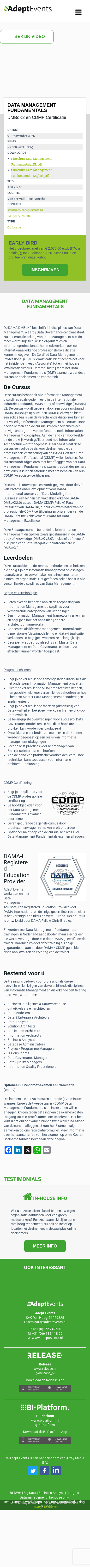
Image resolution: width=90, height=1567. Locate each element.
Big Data (30, 1493)
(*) (20, 253)
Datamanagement (33, 1497)
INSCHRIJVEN (45, 269)
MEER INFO (45, 1246)
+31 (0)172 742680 (19, 216)
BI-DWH (15, 1493)
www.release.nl (45, 1368)
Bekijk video (27, 37)
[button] (33, 1470)
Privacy (37, 1507)
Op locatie (14, 227)
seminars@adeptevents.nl (25, 210)
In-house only (59, 1497)
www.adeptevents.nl (47, 1338)
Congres (72, 1493)
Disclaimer (51, 1507)
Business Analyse (51, 1493)
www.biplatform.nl (45, 1420)
